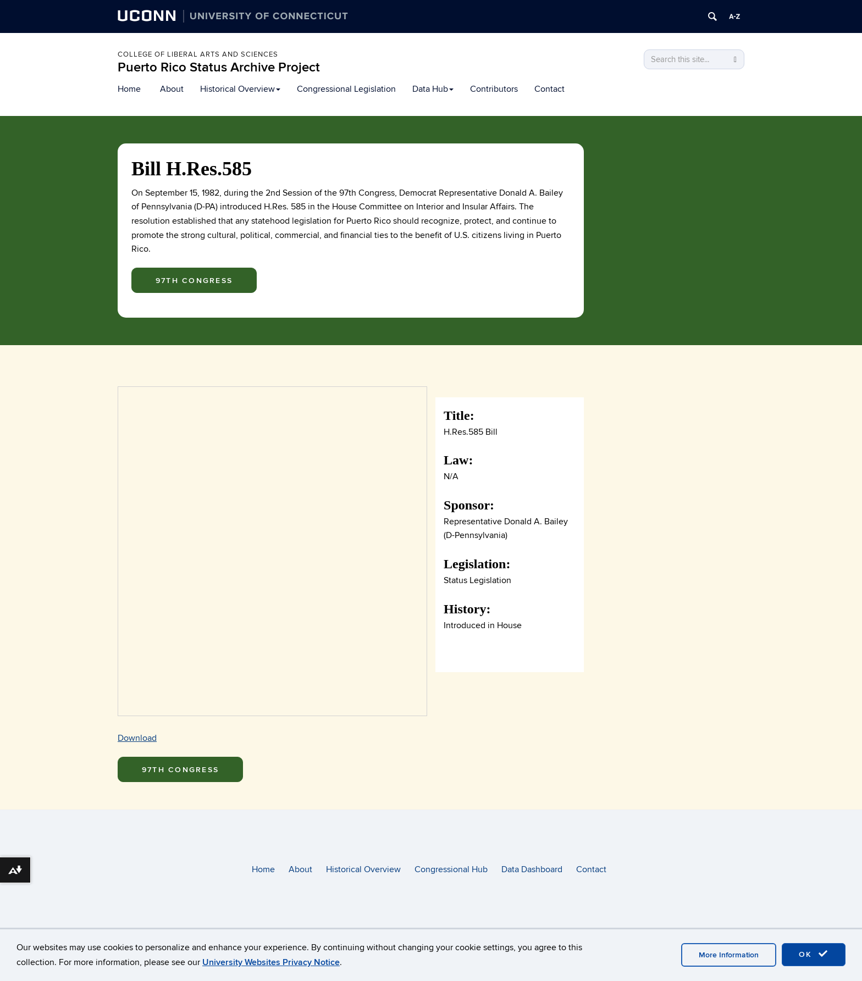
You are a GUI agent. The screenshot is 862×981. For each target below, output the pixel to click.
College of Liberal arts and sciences (198, 54)
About (172, 89)
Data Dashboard (531, 869)
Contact (549, 89)
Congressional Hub (451, 869)
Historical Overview (240, 89)
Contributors (494, 89)
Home (129, 89)
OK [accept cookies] (813, 954)
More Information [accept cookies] (729, 955)
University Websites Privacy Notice (271, 962)
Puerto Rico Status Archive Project (219, 67)
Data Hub (433, 89)
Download (137, 738)
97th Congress (194, 280)
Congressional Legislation (346, 89)
